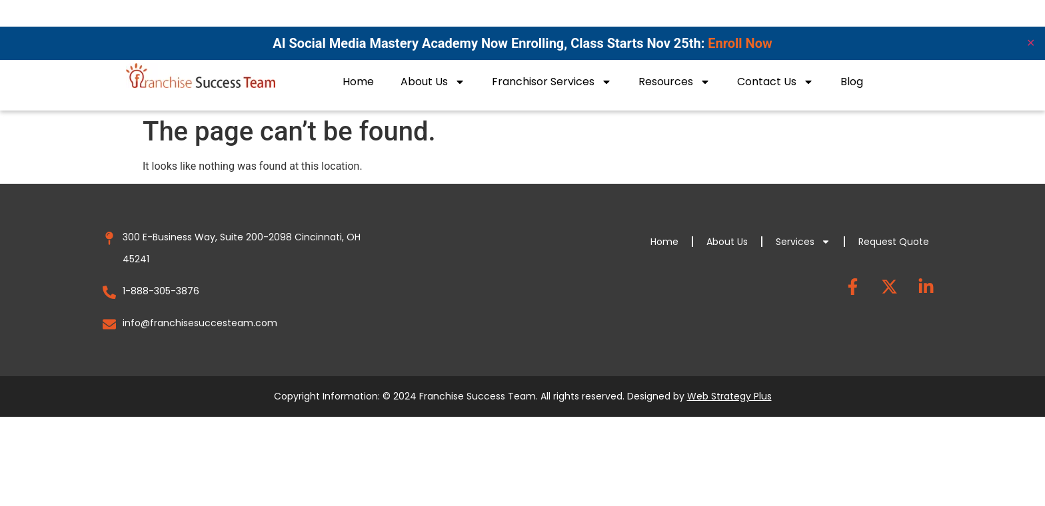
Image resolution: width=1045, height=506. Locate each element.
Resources (674, 82)
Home (358, 81)
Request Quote (893, 241)
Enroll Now (740, 43)
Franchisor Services (552, 82)
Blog (851, 81)
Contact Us (775, 82)
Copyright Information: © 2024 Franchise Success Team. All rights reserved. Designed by (523, 396)
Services (803, 241)
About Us (433, 82)
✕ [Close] (1030, 43)
